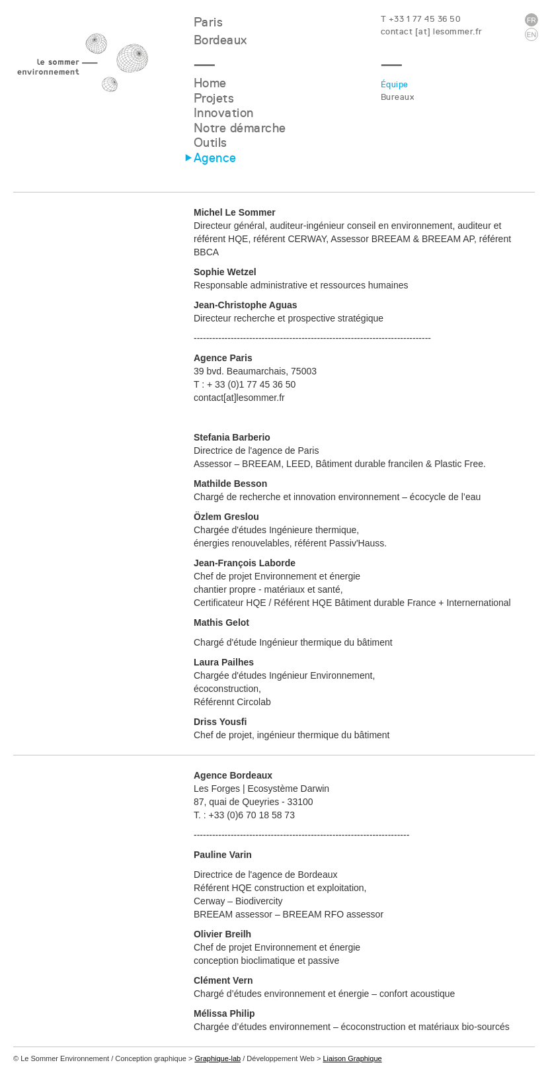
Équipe (395, 84)
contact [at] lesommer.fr (432, 31)
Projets (214, 98)
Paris (208, 22)
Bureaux (397, 97)
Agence (215, 158)
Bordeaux (220, 40)
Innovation (224, 113)
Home (210, 83)
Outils (210, 143)
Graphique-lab (217, 1058)
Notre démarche (240, 128)
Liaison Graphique (352, 1058)
